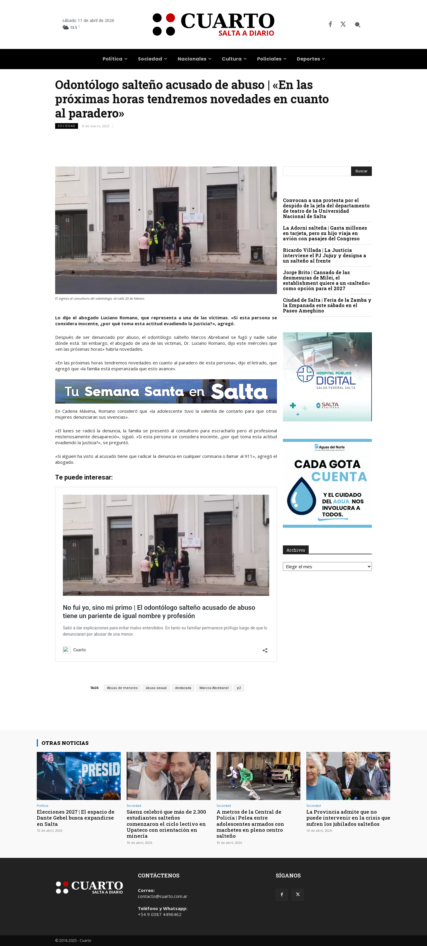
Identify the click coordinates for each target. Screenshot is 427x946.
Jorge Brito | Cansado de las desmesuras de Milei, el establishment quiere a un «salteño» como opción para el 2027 (326, 280)
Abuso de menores (122, 688)
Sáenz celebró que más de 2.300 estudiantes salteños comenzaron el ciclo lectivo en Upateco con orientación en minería (166, 823)
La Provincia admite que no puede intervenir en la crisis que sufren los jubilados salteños (348, 817)
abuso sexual (156, 688)
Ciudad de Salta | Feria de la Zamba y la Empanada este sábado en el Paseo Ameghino (327, 305)
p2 (239, 688)
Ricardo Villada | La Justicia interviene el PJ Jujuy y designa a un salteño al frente (324, 255)
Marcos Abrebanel (214, 688)
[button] (357, 25)
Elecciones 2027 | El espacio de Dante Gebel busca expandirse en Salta (75, 817)
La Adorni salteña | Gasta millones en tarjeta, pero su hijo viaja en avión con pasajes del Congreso (325, 233)
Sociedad (66, 126)
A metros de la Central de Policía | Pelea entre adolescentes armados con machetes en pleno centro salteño (250, 823)
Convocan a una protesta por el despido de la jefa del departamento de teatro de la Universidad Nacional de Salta (326, 208)
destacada (183, 688)
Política (42, 805)
